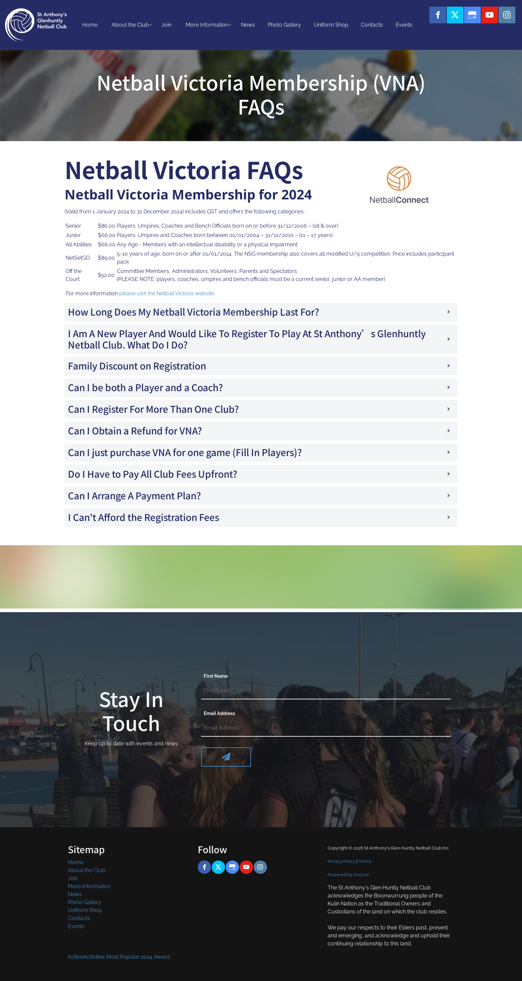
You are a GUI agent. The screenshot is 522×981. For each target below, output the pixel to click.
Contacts (372, 25)
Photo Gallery (284, 25)
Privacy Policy (342, 861)
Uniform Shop (331, 25)
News (248, 25)
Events (404, 25)
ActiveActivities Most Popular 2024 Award (119, 957)
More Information (207, 25)
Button (455, 34)
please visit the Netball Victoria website (166, 293)
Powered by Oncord (348, 874)
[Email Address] (326, 728)
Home (90, 25)
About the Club (130, 25)
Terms (365, 861)
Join (166, 25)
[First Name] (326, 691)
